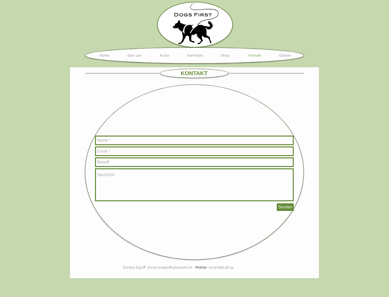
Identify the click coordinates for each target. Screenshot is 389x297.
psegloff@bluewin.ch (175, 267)
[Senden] (285, 207)
